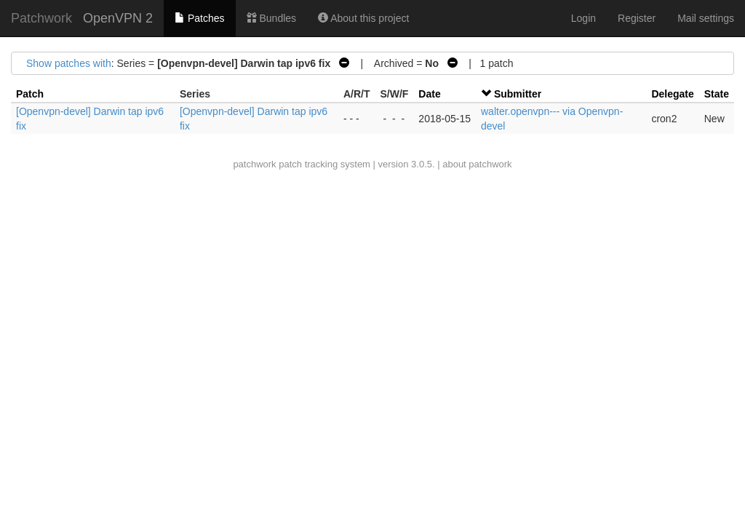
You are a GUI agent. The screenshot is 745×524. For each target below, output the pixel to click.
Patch (30, 94)
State (716, 94)
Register (637, 18)
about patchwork (476, 164)
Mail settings (705, 18)
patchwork (254, 164)
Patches (199, 18)
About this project (363, 18)
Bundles (271, 18)
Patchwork (41, 18)
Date (429, 94)
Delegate (672, 94)
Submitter (517, 94)
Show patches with (68, 63)
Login (583, 18)
